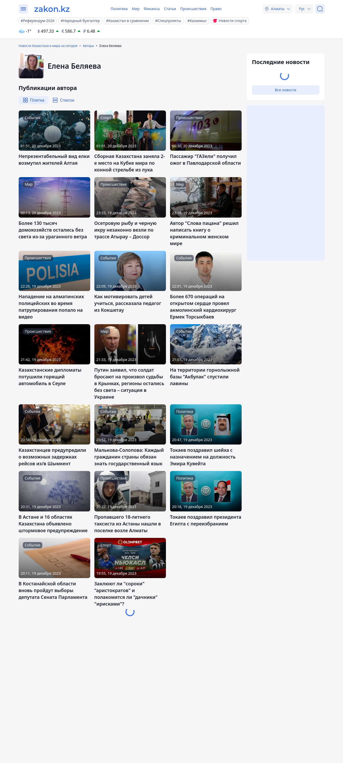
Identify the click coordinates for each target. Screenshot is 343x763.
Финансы (152, 8)
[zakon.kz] (52, 9)
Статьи (170, 8)
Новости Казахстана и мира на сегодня (48, 46)
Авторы (88, 46)
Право (216, 8)
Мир (135, 8)
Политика (119, 8)
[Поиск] (320, 8)
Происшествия (193, 8)
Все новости (285, 89)
